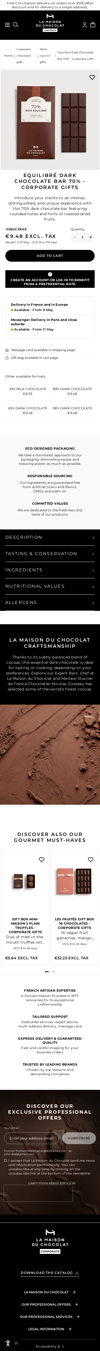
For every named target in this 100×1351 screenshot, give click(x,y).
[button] (47, 972)
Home (8, 55)
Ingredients (24, 569)
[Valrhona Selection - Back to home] (50, 1248)
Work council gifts (45, 56)
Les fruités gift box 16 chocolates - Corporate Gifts (74, 923)
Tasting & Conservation (41, 553)
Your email (11, 1128)
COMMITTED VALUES (50, 503)
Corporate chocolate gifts (24, 56)
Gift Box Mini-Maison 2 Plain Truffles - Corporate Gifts (25, 925)
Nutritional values (35, 586)
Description (23, 537)
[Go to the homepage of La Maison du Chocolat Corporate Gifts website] (50, 23)
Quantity (78, 229)
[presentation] (38, 1205)
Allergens (21, 602)
